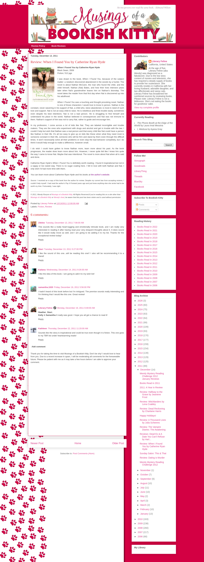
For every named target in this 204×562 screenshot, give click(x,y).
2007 (140, 532)
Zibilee (41, 223)
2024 (140, 309)
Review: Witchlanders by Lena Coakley (152, 403)
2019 (140, 331)
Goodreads (139, 166)
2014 (140, 353)
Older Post (118, 443)
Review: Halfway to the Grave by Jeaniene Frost (151, 395)
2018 (140, 335)
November (145, 470)
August (144, 483)
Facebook (139, 187)
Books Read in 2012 (147, 263)
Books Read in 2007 (147, 281)
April (142, 500)
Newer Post (37, 443)
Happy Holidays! (148, 415)
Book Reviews (58, 46)
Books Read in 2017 (147, 245)
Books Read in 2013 (147, 259)
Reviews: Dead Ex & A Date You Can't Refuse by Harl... (152, 437)
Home (78, 443)
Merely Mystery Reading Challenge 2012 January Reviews (152, 376)
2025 (140, 305)
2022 (140, 318)
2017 (140, 340)
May (142, 496)
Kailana (42, 269)
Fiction (41, 206)
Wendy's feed (59, 197)
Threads (138, 176)
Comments (142, 209)
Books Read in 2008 (147, 278)
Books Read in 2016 (147, 248)
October (144, 474)
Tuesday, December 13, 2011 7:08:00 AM (65, 223)
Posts (140, 204)
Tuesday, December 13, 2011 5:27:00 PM (63, 249)
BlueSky (138, 181)
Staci (40, 249)
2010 (140, 519)
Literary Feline (45, 308)
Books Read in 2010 (147, 270)
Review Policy (38, 46)
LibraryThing (140, 171)
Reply (41, 240)
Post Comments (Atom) (83, 453)
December (145, 369)
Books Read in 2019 (147, 237)
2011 (140, 366)
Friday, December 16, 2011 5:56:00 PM (72, 287)
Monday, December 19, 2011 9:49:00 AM (76, 308)
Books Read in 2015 (147, 252)
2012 (140, 361)
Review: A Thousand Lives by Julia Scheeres (153, 421)
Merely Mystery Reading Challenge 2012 (152, 463)
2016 (140, 344)
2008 (140, 528)
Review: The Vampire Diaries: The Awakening (153, 428)
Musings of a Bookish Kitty (62, 194)
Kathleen (42, 328)
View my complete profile (146, 107)
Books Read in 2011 (147, 267)
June (143, 492)
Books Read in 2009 (147, 274)
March (143, 505)
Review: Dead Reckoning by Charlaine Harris (152, 410)
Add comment (39, 346)
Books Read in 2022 (147, 227)
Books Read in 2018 (147, 241)
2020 (140, 327)
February (145, 509)
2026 (140, 300)
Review (48, 206)
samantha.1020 (45, 287)
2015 (140, 348)
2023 (140, 313)
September (146, 479)
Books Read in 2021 (147, 230)
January (144, 513)
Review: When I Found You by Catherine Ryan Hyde (152, 446)
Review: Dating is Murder (152, 457)
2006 (140, 536)
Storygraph (139, 160)
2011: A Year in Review (151, 387)
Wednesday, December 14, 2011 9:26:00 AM (67, 269)
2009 (140, 523)
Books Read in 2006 (147, 285)
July (142, 487)
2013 (140, 357)
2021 (140, 322)
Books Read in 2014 (147, 256)
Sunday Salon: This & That (153, 453)
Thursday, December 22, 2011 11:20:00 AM (68, 328)
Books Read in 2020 (147, 234)
